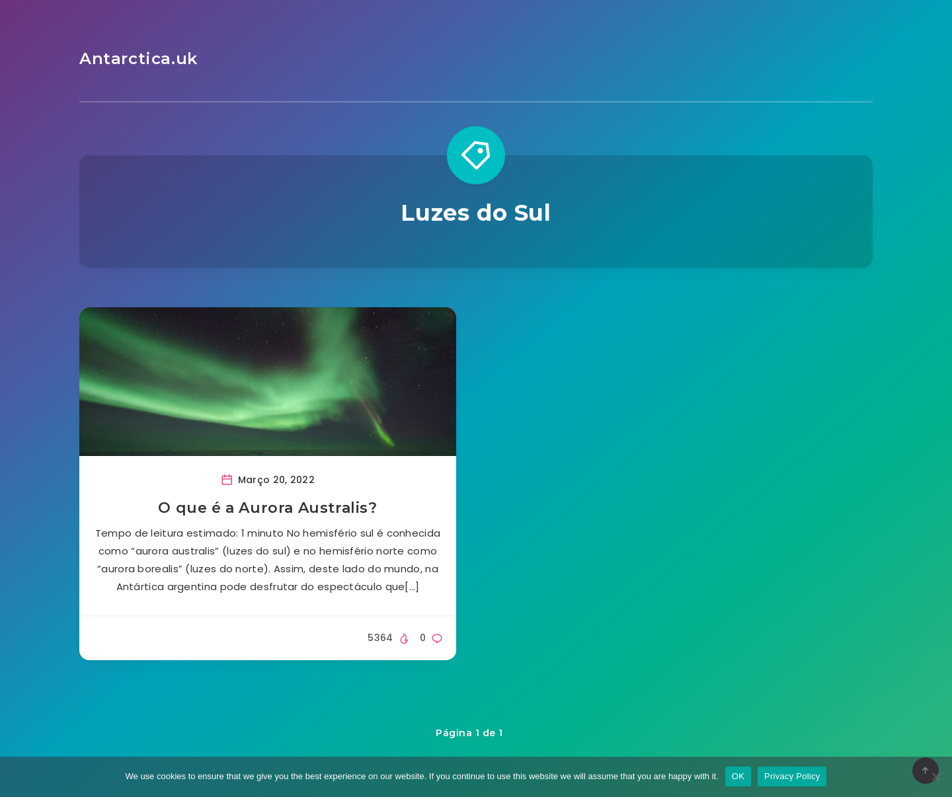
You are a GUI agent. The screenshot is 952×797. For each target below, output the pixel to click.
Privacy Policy (792, 776)
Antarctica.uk (138, 58)
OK (738, 776)
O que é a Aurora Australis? (267, 508)
